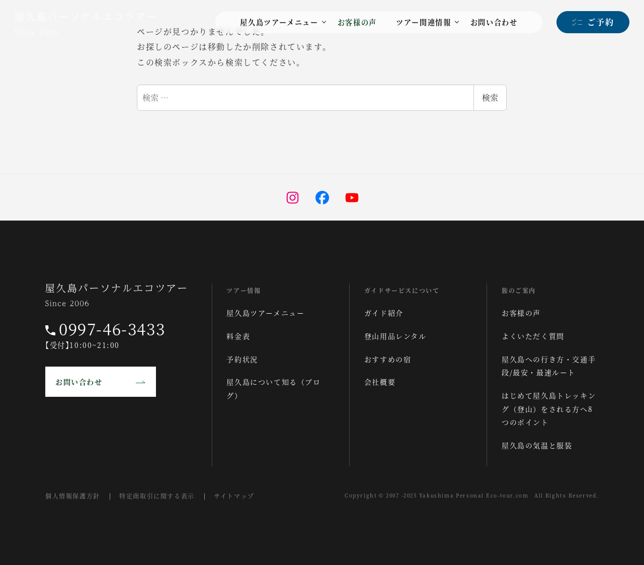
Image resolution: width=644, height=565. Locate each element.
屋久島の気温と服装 (537, 445)
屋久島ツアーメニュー (265, 313)
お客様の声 (521, 313)
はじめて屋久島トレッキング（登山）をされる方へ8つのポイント (549, 408)
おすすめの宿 (388, 359)
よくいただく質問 (533, 336)
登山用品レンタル (395, 336)
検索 (490, 97)
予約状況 (242, 359)
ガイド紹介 (384, 313)
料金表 (238, 336)
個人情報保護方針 (72, 495)
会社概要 (379, 382)
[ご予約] (592, 22)
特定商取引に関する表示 (157, 495)
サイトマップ (234, 495)
